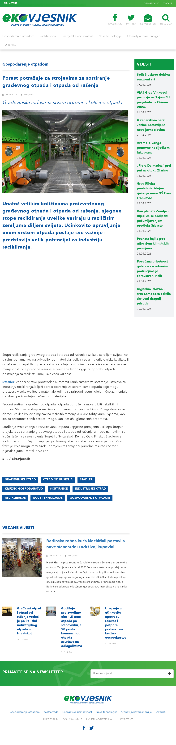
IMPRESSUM (51, 719)
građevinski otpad (20, 479)
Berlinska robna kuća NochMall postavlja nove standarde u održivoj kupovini (85, 544)
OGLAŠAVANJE (151, 4)
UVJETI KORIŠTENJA (99, 719)
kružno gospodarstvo (24, 488)
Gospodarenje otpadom (18, 36)
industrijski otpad (90, 488)
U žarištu (10, 44)
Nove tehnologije (110, 36)
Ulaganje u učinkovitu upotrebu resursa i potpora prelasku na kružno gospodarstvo (62, 3)
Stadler (86, 479)
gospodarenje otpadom (90, 497)
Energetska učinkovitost (77, 36)
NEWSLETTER (148, 19)
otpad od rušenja (58, 479)
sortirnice (59, 488)
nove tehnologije (48, 497)
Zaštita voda (48, 36)
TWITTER (131, 19)
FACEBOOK (115, 19)
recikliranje (15, 497)
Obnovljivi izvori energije (143, 36)
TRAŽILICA (166, 19)
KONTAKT (167, 4)
